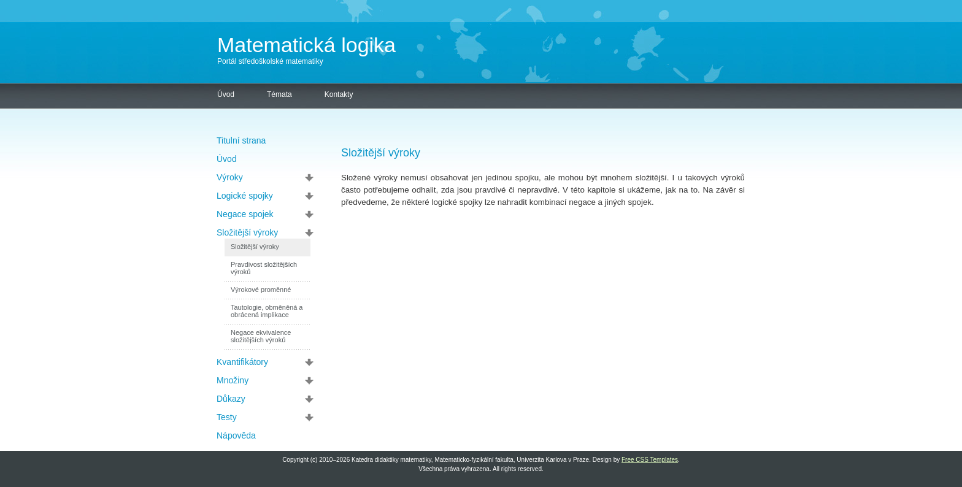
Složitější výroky (247, 232)
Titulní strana (241, 140)
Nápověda (236, 435)
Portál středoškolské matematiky (270, 61)
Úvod (225, 94)
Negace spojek (245, 214)
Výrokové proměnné (261, 289)
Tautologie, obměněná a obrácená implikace (266, 311)
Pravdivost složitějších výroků (264, 268)
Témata (279, 94)
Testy (227, 417)
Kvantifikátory (242, 362)
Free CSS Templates (649, 459)
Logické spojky (245, 196)
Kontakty (339, 94)
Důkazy (231, 399)
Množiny (232, 380)
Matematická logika (306, 44)
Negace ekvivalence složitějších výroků (261, 336)
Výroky (230, 177)
